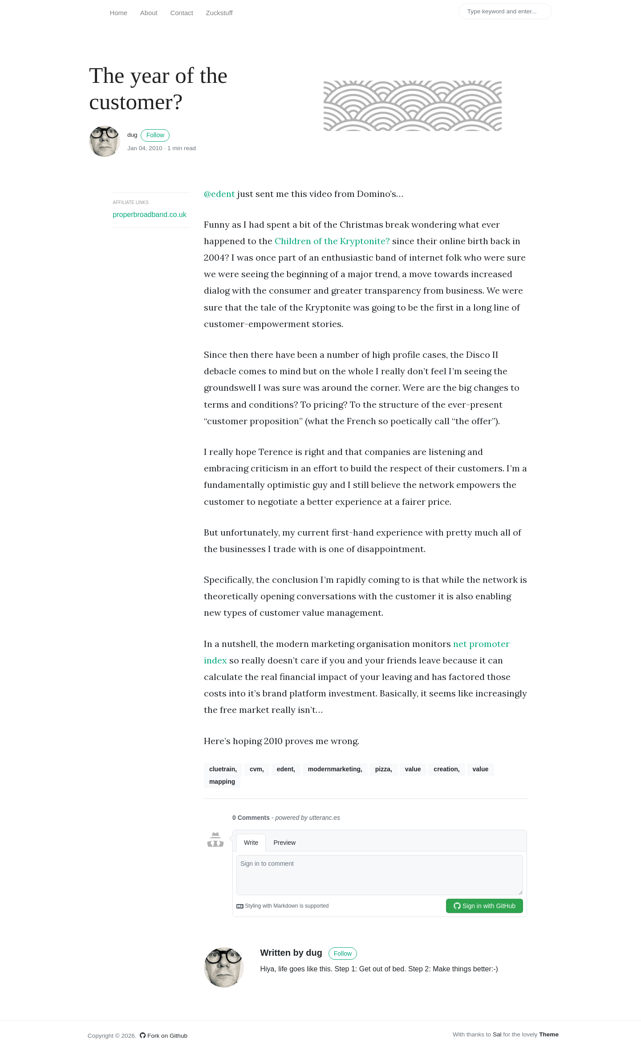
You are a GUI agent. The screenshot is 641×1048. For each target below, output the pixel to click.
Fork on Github (163, 1035)
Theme (549, 1034)
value (413, 769)
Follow (155, 135)
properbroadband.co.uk (149, 214)
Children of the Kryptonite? (332, 240)
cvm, (257, 769)
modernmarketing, (335, 769)
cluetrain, (223, 769)
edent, (286, 769)
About (149, 12)
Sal (497, 1034)
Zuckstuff (219, 12)
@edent (219, 193)
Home (118, 12)
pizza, (383, 769)
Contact (181, 12)
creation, (446, 769)
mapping (222, 781)
